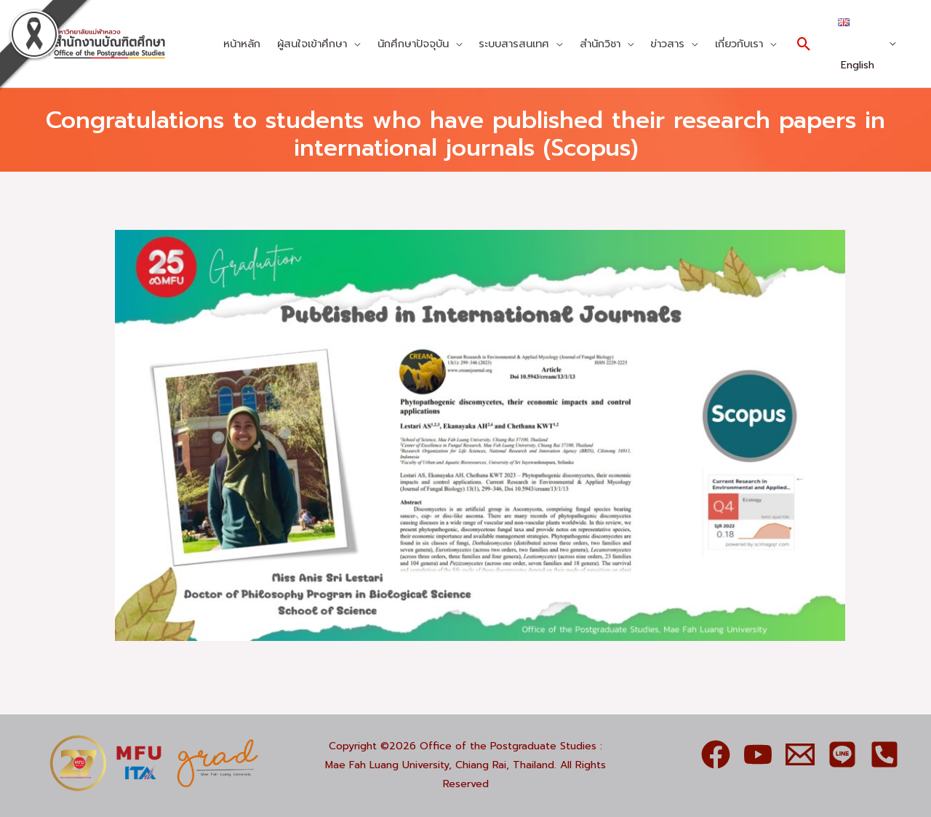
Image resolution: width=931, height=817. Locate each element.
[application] (353, 43)
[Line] (842, 754)
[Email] (800, 754)
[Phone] (884, 754)
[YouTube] (757, 754)
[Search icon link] (804, 44)
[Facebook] (715, 754)
